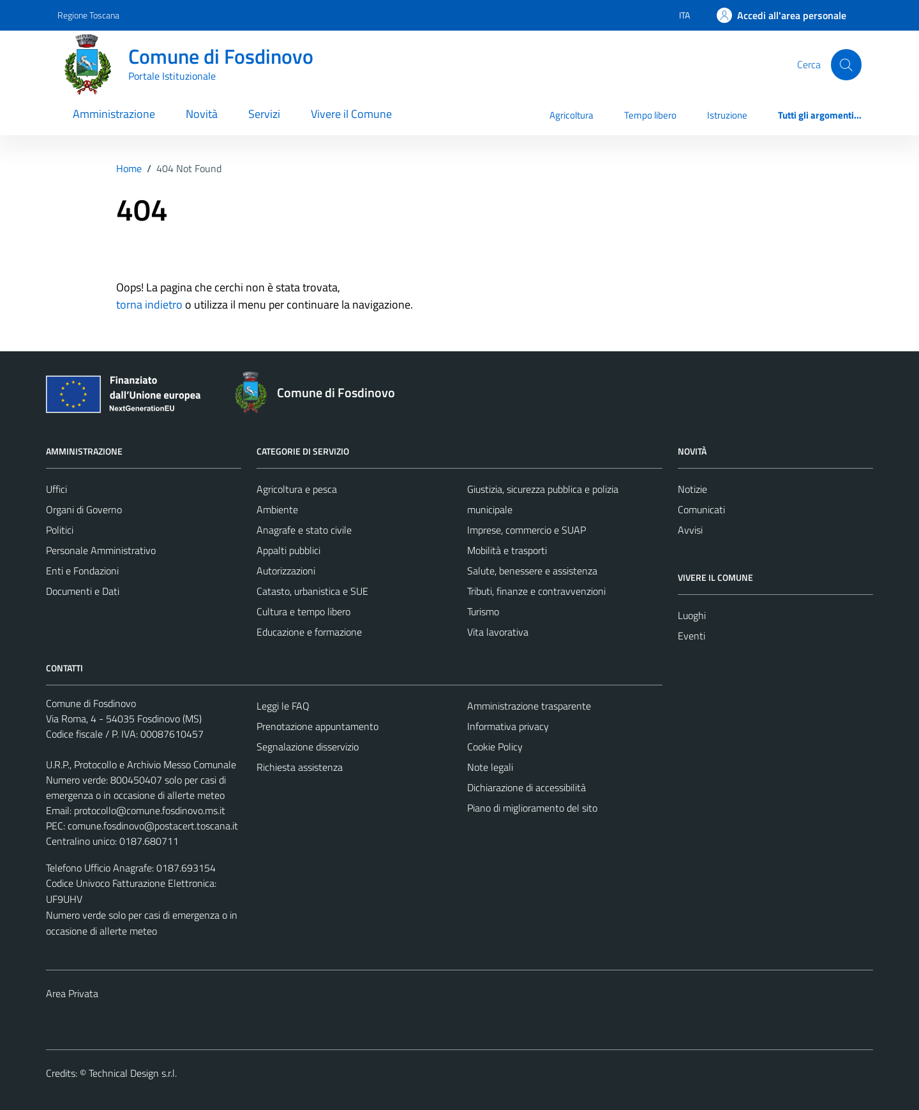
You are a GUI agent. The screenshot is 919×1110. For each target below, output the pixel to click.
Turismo (483, 611)
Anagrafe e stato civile (304, 529)
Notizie (692, 489)
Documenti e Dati (82, 591)
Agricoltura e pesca (297, 489)
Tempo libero (650, 115)
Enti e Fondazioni (82, 570)
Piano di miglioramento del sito (532, 807)
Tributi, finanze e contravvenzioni (536, 591)
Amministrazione (114, 113)
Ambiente (277, 509)
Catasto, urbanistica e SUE (312, 591)
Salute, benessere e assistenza (532, 570)
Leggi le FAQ (283, 705)
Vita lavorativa (497, 631)
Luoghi (692, 615)
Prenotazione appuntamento (317, 726)
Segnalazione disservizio (308, 746)
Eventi (691, 635)
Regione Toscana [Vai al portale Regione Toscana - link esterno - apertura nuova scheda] (88, 15)
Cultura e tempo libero (303, 611)
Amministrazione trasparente (529, 705)
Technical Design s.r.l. (133, 1073)
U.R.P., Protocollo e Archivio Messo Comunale (141, 764)
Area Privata (72, 993)
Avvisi (690, 529)
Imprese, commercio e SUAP (526, 529)
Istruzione (727, 115)
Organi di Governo (84, 509)
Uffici (56, 489)
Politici (59, 529)
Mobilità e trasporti (507, 550)
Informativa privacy (508, 726)
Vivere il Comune (351, 113)
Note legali (490, 767)
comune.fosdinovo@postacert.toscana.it (153, 825)
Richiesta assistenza (300, 767)
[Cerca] (846, 64)
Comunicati (701, 509)
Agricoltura (571, 115)
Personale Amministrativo (101, 550)
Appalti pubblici (288, 550)
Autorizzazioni (286, 570)
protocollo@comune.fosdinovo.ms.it (149, 810)
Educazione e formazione (309, 631)
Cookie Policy (495, 746)
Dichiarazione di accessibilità (526, 787)
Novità (202, 113)
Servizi (264, 113)
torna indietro (149, 304)
